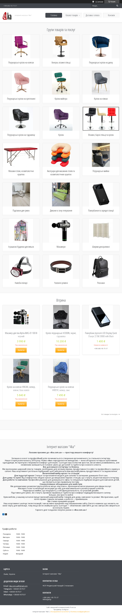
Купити (21, 350)
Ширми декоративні (101, 246)
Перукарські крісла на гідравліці (21, 134)
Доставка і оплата (92, 15)
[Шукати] (117, 5)
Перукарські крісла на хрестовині (21, 98)
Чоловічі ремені (61, 282)
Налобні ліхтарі (21, 282)
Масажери (61, 246)
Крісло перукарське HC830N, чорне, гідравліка (61, 334)
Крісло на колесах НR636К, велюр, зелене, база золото (21, 388)
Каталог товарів (72, 15)
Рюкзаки (101, 282)
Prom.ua (73, 607)
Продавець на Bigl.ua (61, 610)
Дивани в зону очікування (61, 210)
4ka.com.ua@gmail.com (18, 586)
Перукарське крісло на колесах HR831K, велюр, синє (61, 388)
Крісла (61, 134)
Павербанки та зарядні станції (101, 210)
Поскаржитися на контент (60, 612)
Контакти (111, 15)
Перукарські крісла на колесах (21, 62)
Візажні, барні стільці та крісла (101, 134)
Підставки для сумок (21, 210)
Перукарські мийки (101, 171)
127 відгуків (99, 2)
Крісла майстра (61, 98)
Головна (54, 15)
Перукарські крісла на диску (101, 62)
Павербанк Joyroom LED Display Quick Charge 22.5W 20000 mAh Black (101, 334)
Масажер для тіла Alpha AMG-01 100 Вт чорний (21, 334)
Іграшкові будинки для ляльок (21, 246)
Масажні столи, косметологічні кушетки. (21, 172)
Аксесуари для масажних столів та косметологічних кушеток (61, 172)
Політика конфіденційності (80, 612)
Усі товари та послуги (109, 414)
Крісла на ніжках (101, 98)
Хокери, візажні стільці (61, 62)
